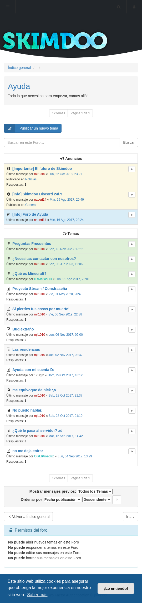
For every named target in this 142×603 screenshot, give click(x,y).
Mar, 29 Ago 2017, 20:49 (67, 199)
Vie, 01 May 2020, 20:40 (66, 294)
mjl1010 (39, 174)
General (30, 205)
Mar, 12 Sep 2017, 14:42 (66, 436)
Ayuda (19, 86)
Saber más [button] (37, 594)
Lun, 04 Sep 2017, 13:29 (75, 456)
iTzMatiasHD (43, 279)
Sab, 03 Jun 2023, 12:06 (66, 264)
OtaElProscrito (44, 456)
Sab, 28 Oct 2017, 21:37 (66, 395)
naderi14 (40, 199)
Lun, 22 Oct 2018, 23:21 (65, 174)
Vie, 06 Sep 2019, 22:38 (65, 314)
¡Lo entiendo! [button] (116, 588)
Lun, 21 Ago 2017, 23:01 (72, 279)
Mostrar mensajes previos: (71, 491)
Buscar (129, 142)
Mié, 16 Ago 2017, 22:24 (67, 220)
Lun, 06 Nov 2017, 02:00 (66, 335)
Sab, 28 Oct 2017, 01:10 (66, 416)
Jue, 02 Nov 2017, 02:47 (66, 355)
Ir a (130, 517)
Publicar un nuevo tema (31, 128)
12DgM (39, 375)
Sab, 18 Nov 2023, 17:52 (66, 249)
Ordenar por (51, 499)
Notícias (31, 179)
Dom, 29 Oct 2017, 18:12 (65, 375)
